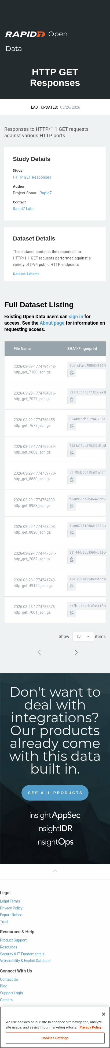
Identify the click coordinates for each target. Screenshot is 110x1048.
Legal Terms (10, 901)
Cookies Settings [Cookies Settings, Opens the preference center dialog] (55, 1038)
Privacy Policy (11, 908)
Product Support (13, 940)
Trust (4, 922)
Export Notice (11, 915)
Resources (8, 947)
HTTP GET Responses (32, 177)
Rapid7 (46, 193)
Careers (6, 1000)
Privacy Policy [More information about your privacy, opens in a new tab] (90, 1027)
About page (52, 323)
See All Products (55, 793)
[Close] (103, 1014)
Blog (3, 986)
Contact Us (9, 979)
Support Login (11, 993)
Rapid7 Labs (24, 209)
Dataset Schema (26, 274)
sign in (76, 316)
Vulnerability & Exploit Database (25, 961)
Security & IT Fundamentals (22, 954)
